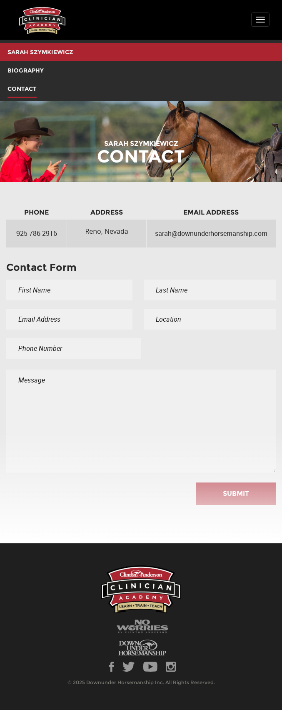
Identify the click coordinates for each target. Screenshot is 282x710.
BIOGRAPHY (25, 70)
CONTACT (22, 88)
